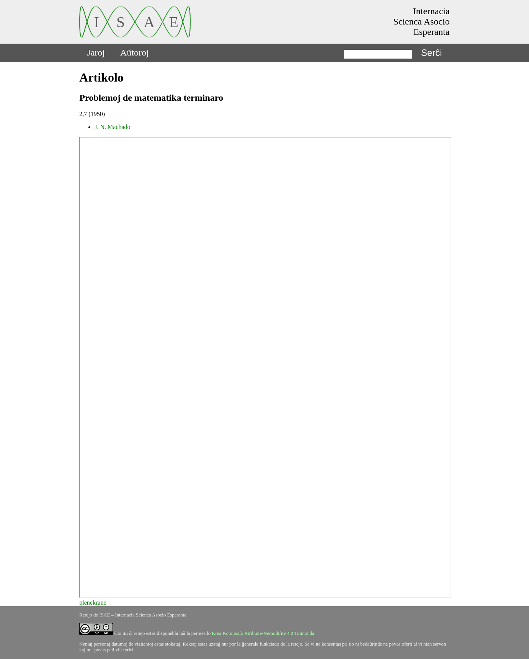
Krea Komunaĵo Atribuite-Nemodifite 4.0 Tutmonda (263, 633)
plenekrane (92, 602)
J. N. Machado (112, 127)
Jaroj (96, 52)
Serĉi (431, 52)
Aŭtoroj (134, 52)
